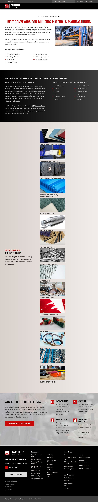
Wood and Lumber (84, 463)
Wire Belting (50, 455)
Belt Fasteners (50, 470)
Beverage (81, 460)
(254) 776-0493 (9, 1)
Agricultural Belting (84, 465)
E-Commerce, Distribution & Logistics (70, 462)
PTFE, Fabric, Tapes (36, 476)
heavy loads (40, 96)
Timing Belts (50, 467)
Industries (68, 452)
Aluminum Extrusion (84, 457)
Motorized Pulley (35, 473)
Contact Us (66, 488)
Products (34, 452)
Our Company (69, 475)
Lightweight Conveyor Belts (36, 455)
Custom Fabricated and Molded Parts (52, 461)
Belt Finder (80, 1)
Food (65, 455)
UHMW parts (50, 477)
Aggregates (82, 455)
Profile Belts (50, 464)
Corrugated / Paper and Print (70, 458)
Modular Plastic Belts (36, 459)
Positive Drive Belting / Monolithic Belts (37, 467)
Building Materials (68, 466)
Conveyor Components (37, 478)
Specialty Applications (84, 468)
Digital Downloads (68, 483)
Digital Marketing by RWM (35, 499)
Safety (65, 486)
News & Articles (89, 1)
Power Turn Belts (51, 457)
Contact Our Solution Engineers (20, 423)
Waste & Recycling (68, 469)
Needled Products (35, 470)
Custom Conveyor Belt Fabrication (52, 473)
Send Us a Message (16, 474)
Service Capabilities (69, 478)
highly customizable (38, 106)
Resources (66, 480)
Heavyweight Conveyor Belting (37, 462)
